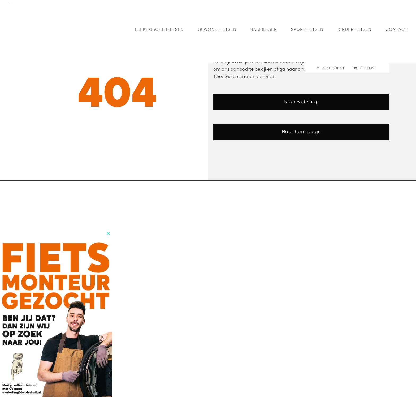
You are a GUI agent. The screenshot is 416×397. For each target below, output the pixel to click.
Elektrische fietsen (159, 29)
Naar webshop (301, 101)
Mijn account (331, 68)
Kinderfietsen (354, 29)
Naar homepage (301, 131)
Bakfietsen (263, 29)
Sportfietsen (307, 29)
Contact (396, 29)
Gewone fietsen (217, 29)
